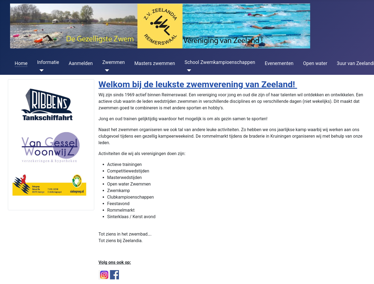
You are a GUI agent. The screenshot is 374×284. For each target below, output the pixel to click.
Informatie (48, 62)
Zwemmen (113, 62)
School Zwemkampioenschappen (220, 62)
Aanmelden (81, 63)
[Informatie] (40, 70)
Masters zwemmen (154, 63)
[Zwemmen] (105, 70)
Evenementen (279, 63)
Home (21, 63)
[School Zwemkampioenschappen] (188, 70)
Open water (315, 63)
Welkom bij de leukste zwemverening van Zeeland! (198, 84)
